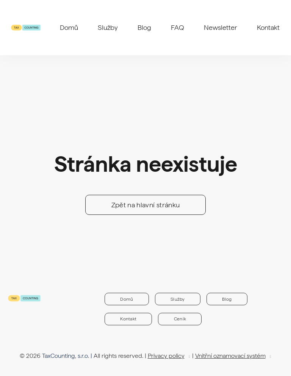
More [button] (155, 19)
